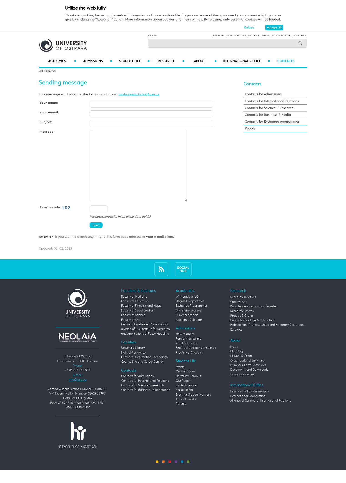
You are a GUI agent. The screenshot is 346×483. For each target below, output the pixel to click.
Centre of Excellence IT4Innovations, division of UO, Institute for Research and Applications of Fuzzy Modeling (145, 342)
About (205, 61)
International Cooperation (248, 409)
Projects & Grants (241, 329)
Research (171, 61)
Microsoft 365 (236, 35)
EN (155, 35)
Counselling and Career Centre (142, 375)
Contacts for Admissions (263, 94)
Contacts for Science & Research (269, 108)
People (250, 128)
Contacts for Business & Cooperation (145, 403)
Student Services (187, 399)
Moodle (254, 35)
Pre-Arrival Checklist (189, 366)
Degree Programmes (190, 314)
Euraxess (236, 343)
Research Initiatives (243, 310)
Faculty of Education (135, 314)
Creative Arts (238, 315)
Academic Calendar (189, 333)
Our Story (236, 365)
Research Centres (242, 324)
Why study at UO (187, 310)
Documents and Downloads (249, 383)
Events (180, 380)
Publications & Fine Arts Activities (252, 334)
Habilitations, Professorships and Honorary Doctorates (267, 338)
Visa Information (187, 357)
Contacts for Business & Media (268, 114)
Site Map (218, 35)
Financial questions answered (196, 361)
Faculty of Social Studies (137, 324)
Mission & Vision (241, 369)
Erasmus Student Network (193, 408)
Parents (181, 417)
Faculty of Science (133, 328)
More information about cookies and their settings (163, 19)
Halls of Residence (133, 366)
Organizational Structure (247, 374)
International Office (246, 61)
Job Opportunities (242, 388)
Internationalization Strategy (249, 405)
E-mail (266, 35)
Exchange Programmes (192, 319)
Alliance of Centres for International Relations (260, 414)
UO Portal (300, 35)
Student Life (134, 61)
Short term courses (188, 324)
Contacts (285, 61)
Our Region (183, 394)
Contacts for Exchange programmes (272, 121)
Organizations (185, 385)
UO (41, 71)
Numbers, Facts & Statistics (248, 378)
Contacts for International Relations (272, 101)
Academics (62, 61)
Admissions (97, 61)
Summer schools (187, 328)
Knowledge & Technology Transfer (253, 320)
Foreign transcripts (188, 352)
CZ (149, 35)
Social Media (184, 403)
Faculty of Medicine (134, 310)
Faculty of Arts (130, 333)
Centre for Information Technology (144, 370)
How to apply (185, 347)
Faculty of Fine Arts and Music (141, 319)
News (234, 360)
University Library (133, 361)
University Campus (188, 389)
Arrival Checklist (186, 413)
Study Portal (281, 35)
